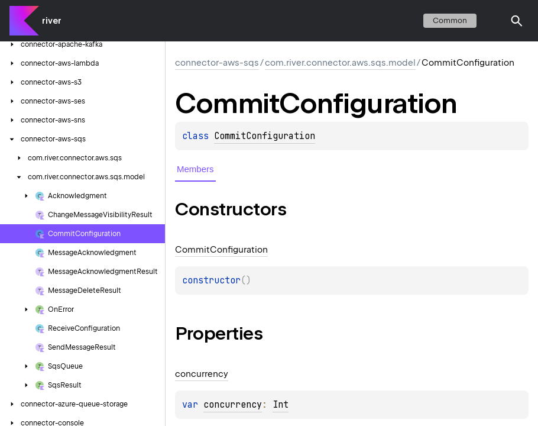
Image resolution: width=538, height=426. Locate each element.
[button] (517, 21)
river (51, 20)
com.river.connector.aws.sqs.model (340, 62)
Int (281, 405)
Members (195, 169)
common (450, 20)
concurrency (232, 405)
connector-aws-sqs (217, 62)
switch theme (493, 21)
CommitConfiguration (264, 136)
